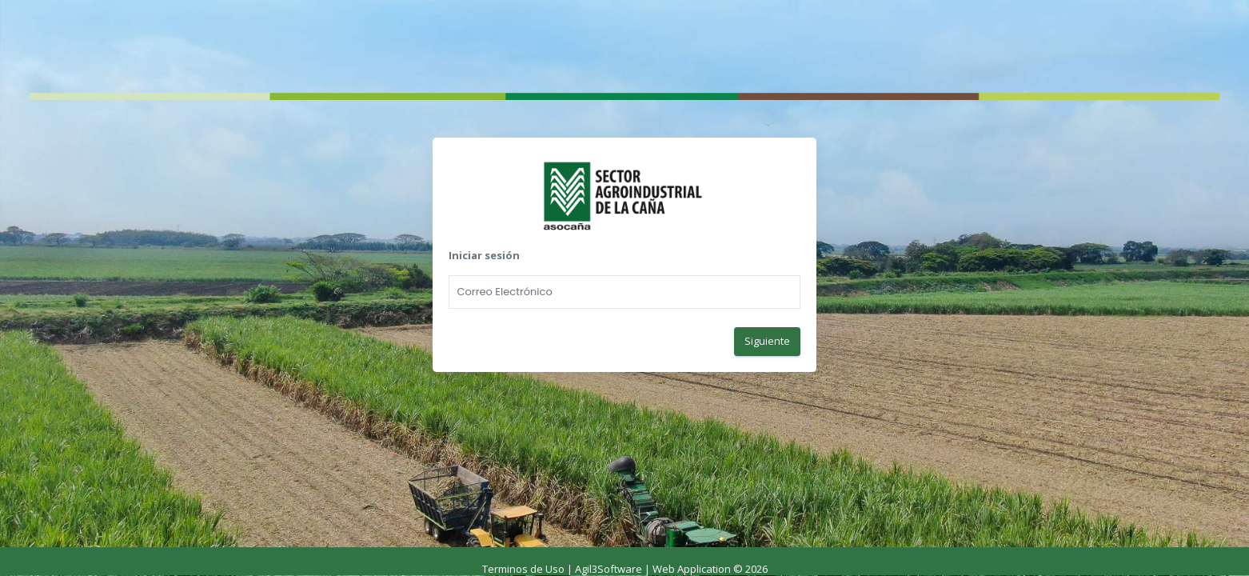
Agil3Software (608, 569)
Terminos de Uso (523, 569)
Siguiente (767, 341)
